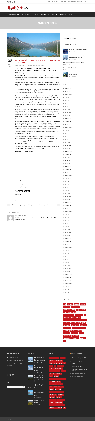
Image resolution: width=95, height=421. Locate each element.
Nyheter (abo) (26, 14)
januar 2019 (67, 199)
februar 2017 (68, 268)
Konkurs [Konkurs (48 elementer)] (78, 317)
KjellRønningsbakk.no (77, 353)
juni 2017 (67, 256)
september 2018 (68, 211)
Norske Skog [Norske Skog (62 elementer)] (67, 325)
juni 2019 (67, 184)
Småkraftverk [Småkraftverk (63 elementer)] (82, 327)
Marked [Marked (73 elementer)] (65, 322)
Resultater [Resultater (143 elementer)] (83, 325)
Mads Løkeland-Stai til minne (78, 373)
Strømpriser (45, 14)
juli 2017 (67, 253)
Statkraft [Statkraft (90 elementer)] (72, 330)
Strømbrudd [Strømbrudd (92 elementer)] (67, 333)
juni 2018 (67, 220)
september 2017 (68, 247)
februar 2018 (68, 232)
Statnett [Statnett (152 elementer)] (79, 330)
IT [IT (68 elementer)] (84, 314)
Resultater (28, 200)
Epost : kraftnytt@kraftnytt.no (16, 360)
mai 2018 (67, 223)
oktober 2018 (68, 208)
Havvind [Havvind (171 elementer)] (77, 314)
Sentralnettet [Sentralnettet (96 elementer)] (67, 327)
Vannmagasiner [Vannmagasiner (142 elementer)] (67, 338)
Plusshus (54, 14)
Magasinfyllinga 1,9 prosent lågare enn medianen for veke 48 (39, 359)
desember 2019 (68, 166)
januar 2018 (67, 235)
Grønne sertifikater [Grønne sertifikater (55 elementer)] (68, 314)
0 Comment (73, 51)
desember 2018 (68, 202)
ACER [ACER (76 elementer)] (65, 304)
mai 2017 (67, 259)
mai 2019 (67, 187)
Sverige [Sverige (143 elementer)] (81, 333)
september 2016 (68, 283)
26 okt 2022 (38, 381)
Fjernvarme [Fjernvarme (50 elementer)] (82, 309)
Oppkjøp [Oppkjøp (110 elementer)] (77, 325)
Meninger (63, 14)
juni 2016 (67, 292)
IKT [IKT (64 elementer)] (81, 314)
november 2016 (68, 277)
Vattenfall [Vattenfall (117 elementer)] (75, 338)
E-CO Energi (21, 200)
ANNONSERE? (63, 1)
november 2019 (68, 169)
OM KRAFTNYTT (72, 1)
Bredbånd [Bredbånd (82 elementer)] (76, 304)
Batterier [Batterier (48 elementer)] (70, 304)
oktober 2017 (68, 244)
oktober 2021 (68, 124)
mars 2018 (67, 229)
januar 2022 (67, 115)
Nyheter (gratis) (14, 14)
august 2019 (68, 178)
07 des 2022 (39, 362)
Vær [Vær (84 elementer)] (64, 340)
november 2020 (68, 154)
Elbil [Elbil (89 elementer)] (73, 307)
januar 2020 (67, 163)
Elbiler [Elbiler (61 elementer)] (77, 307)
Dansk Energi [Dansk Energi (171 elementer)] (67, 307)
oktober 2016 (68, 280)
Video (70, 14)
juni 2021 (67, 136)
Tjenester (35, 14)
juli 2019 (67, 181)
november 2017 (68, 241)
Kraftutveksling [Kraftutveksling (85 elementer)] (75, 320)
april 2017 (67, 262)
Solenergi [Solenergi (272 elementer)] (66, 330)
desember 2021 (68, 118)
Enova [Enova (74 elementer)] (73, 309)
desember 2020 (68, 151)
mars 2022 (67, 109)
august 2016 (68, 286)
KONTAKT (79, 1)
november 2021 (68, 121)
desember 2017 (68, 238)
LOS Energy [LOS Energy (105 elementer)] (83, 320)
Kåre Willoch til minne (77, 366)
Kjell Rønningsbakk (20, 65)
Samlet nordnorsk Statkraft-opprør (78, 49)
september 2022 (68, 94)
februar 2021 (68, 145)
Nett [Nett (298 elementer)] (84, 322)
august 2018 (68, 214)
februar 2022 (68, 112)
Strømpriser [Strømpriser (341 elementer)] (75, 333)
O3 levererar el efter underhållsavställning (73, 62)
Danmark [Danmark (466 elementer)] (83, 304)
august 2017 (68, 250)
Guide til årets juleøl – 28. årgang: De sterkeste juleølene (79, 358)
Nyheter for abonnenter (34, 65)
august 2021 (68, 130)
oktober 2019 (68, 172)
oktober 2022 (68, 91)
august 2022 (68, 97)
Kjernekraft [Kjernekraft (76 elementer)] (66, 317)
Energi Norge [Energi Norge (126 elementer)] (67, 309)
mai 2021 (67, 139)
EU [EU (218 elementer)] (77, 309)
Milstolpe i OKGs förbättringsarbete (72, 67)
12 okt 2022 (38, 397)
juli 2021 (67, 133)
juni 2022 (67, 103)
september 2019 (68, 175)
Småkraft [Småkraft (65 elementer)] (75, 327)
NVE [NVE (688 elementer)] (72, 325)
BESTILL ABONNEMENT (53, 1)
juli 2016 (67, 289)
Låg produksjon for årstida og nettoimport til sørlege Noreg (40, 377)
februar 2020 (68, 160)
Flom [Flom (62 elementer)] (65, 312)
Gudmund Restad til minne (78, 376)
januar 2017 (67, 271)
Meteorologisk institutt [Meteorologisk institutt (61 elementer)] (75, 322)
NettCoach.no (84, 419)
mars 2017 (67, 265)
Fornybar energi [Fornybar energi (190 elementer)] (72, 312)
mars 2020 (67, 157)
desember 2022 (68, 88)
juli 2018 (67, 217)
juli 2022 (67, 100)
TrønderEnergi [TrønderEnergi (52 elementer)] (67, 335)
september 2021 (68, 127)
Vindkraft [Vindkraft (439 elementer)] (82, 338)
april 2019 (67, 190)
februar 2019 (68, 196)
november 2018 (68, 205)
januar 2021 (67, 148)
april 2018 (67, 226)
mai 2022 (67, 106)
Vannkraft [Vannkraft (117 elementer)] (75, 335)
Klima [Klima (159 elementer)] (72, 317)
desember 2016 (68, 274)
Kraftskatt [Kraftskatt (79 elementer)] (66, 320)
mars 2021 (67, 142)
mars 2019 (67, 193)
